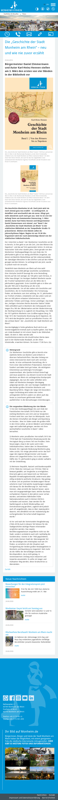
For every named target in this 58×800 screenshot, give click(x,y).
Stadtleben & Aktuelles (11, 14)
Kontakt (52, 795)
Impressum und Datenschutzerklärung (24, 798)
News (24, 14)
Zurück (7, 569)
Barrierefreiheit (48, 798)
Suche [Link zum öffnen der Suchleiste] (53, 9)
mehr (23, 595)
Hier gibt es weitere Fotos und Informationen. (29, 742)
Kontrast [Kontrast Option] (37, 9)
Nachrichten (42, 795)
